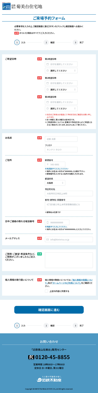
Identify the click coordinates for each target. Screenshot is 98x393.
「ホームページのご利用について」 (66, 282)
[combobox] (69, 239)
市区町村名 (50, 189)
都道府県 (49, 178)
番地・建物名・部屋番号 (55, 199)
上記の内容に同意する (59, 291)
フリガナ (48, 145)
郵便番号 (49, 160)
